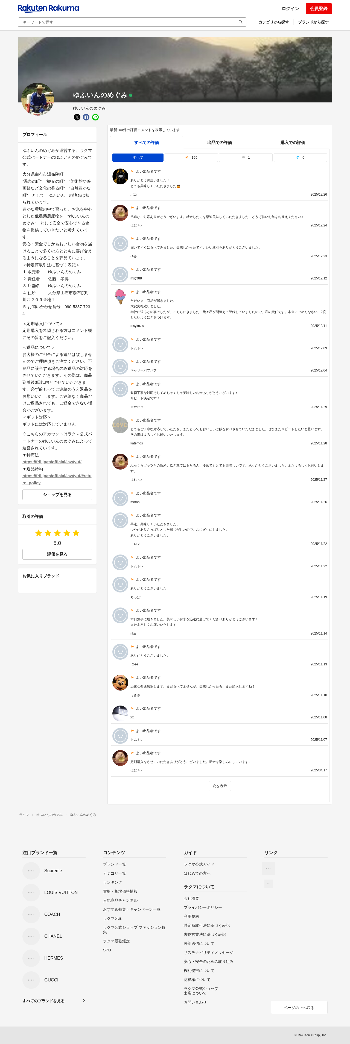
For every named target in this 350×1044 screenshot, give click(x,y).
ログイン (290, 8)
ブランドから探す (313, 22)
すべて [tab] (138, 157)
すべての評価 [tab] (146, 142)
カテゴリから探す (273, 22)
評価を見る (57, 554)
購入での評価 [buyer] (293, 142)
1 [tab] (246, 157)
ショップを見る (57, 494)
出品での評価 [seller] (219, 142)
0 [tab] (300, 157)
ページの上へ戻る (299, 1007)
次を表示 (220, 786)
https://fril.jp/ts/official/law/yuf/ (51, 461)
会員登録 (319, 8)
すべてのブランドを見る (43, 1001)
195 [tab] (191, 157)
